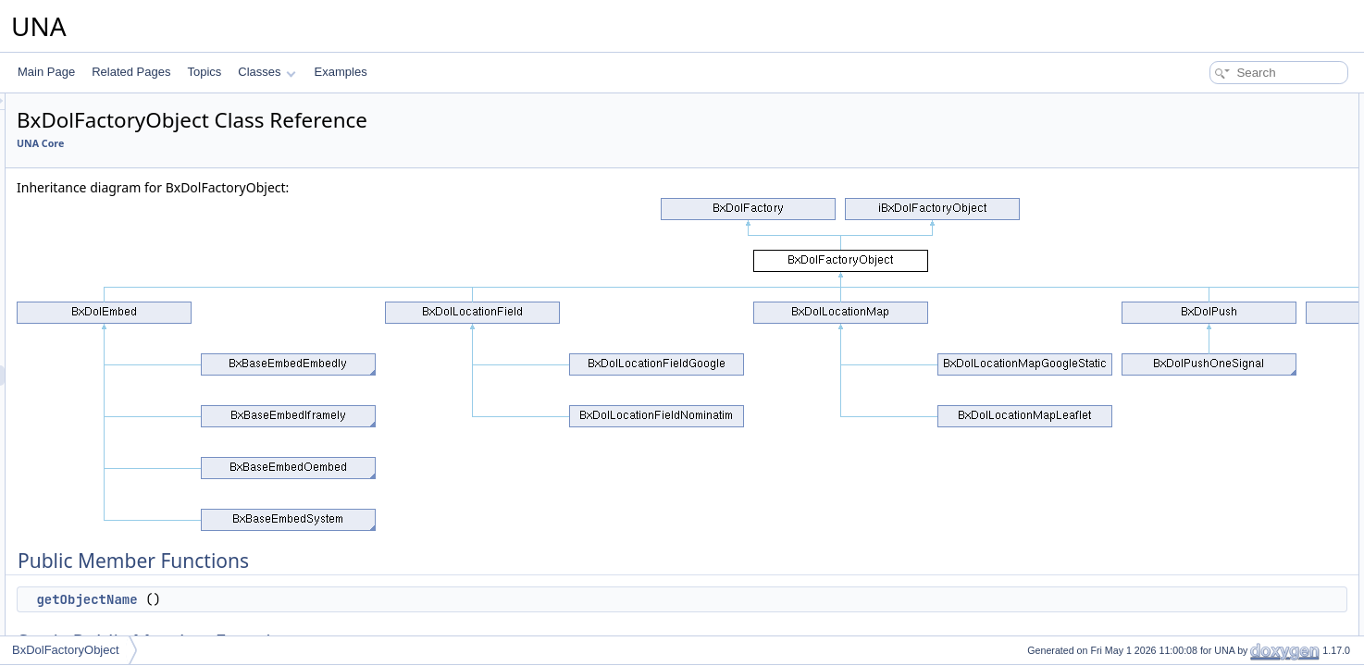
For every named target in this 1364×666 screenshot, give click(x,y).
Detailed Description (1207, 347)
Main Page (46, 72)
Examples (341, 72)
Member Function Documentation (1239, 368)
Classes (266, 72)
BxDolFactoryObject (65, 650)
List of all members (1204, 429)
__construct (1201, 225)
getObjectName (317, 599)
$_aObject (1197, 327)
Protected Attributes (1206, 246)
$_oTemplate (1204, 286)
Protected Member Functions (1229, 205)
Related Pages (131, 72)
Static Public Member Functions (1236, 144)
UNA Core (271, 143)
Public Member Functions (1220, 103)
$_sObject (1197, 307)
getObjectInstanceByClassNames (1255, 164)
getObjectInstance (1217, 185)
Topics (204, 72)
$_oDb (1188, 266)
